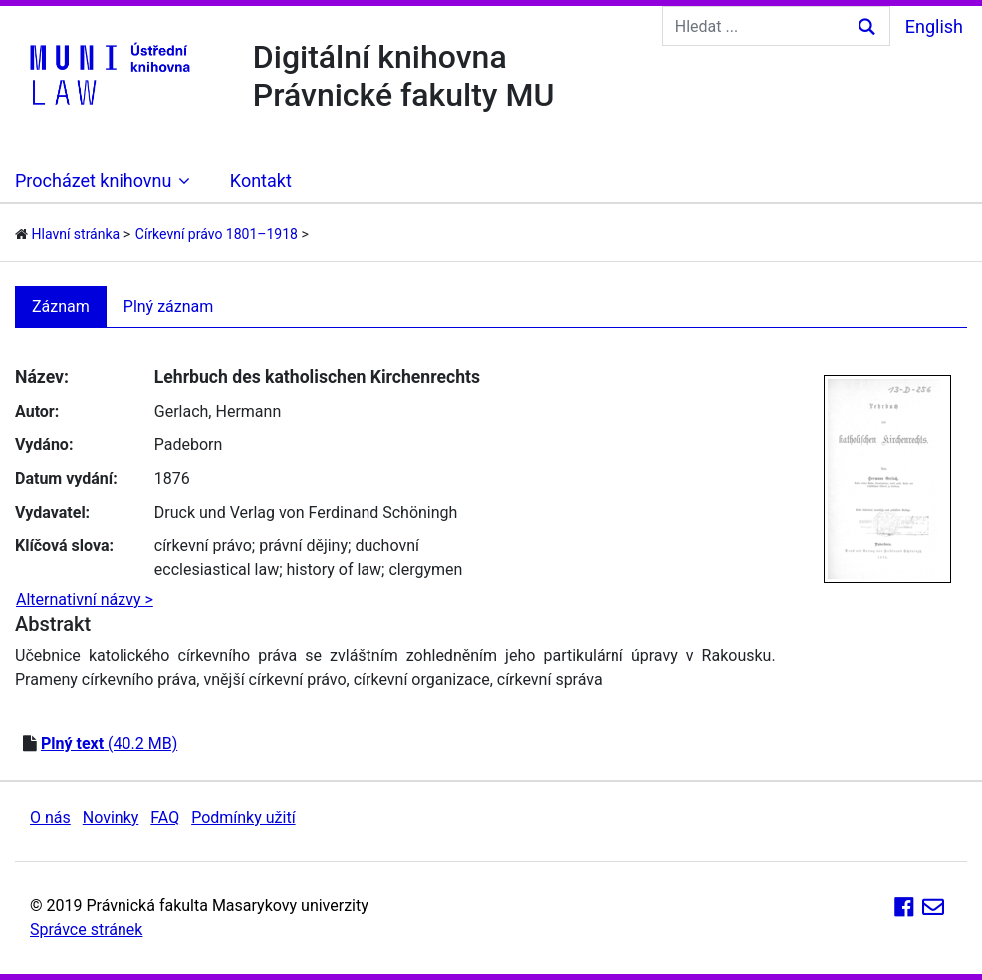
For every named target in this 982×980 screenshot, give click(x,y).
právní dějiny (303, 545)
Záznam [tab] (61, 306)
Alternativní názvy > (84, 599)
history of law (334, 569)
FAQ (164, 817)
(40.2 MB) (109, 743)
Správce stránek (86, 929)
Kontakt (261, 180)
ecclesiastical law (216, 569)
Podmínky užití (243, 817)
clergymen (425, 569)
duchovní (387, 545)
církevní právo (203, 545)
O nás (50, 817)
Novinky (111, 817)
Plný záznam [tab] (168, 306)
